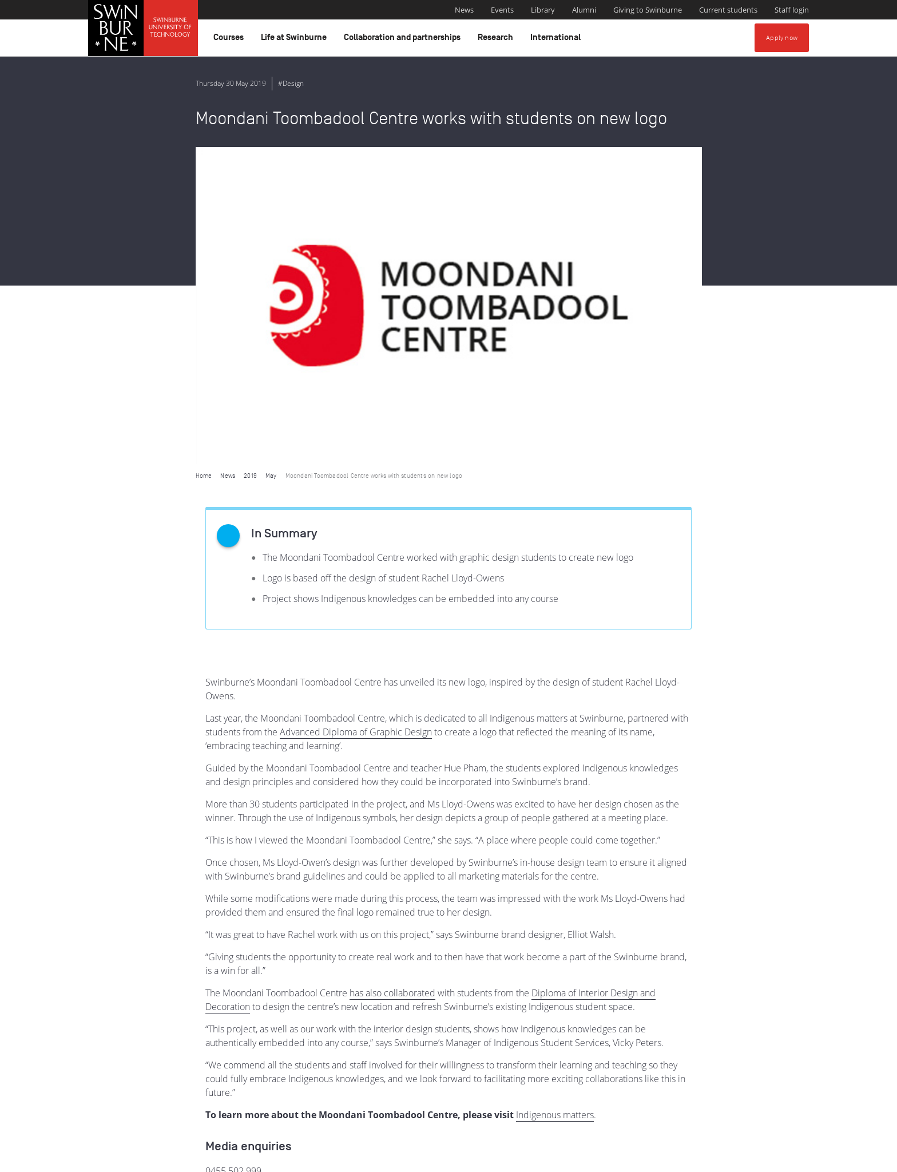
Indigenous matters (555, 797)
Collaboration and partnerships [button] (404, 40)
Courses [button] (230, 40)
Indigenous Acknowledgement (359, 1100)
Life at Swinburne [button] (295, 40)
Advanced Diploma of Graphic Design (356, 415)
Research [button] (497, 40)
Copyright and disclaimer (175, 1159)
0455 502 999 (233, 854)
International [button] (557, 40)
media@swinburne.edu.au (258, 867)
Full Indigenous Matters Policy (727, 1113)
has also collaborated (392, 676)
